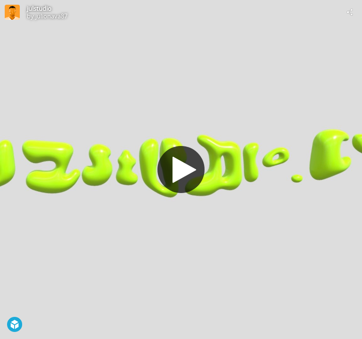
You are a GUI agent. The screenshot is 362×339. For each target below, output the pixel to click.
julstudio (39, 8)
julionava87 (51, 16)
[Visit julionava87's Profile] (12, 12)
